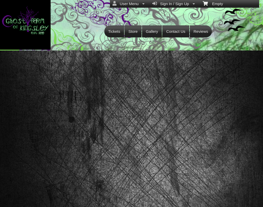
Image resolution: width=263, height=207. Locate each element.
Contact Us (175, 31)
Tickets (114, 31)
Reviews (201, 31)
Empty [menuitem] (213, 3)
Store (133, 31)
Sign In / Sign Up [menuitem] (173, 3)
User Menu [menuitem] (128, 3)
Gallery (152, 31)
